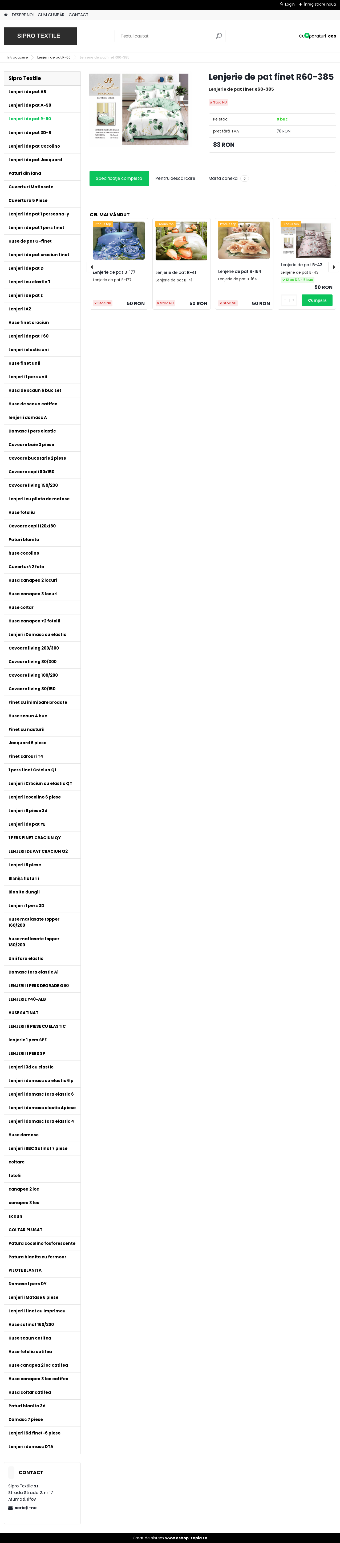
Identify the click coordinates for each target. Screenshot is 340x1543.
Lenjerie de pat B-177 (114, 272)
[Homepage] (6, 15)
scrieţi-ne (25, 1508)
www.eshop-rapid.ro (186, 1538)
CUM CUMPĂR (51, 15)
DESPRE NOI (23, 15)
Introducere (17, 57)
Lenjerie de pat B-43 (301, 265)
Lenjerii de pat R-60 (54, 57)
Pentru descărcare (175, 178)
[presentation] (92, 267)
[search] (219, 38)
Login (290, 4)
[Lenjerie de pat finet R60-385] (140, 109)
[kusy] (289, 300)
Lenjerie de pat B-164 (239, 271)
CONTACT (78, 15)
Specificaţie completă (119, 178)
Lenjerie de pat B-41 (176, 272)
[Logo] (40, 36)
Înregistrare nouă (320, 4)
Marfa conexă (228, 178)
